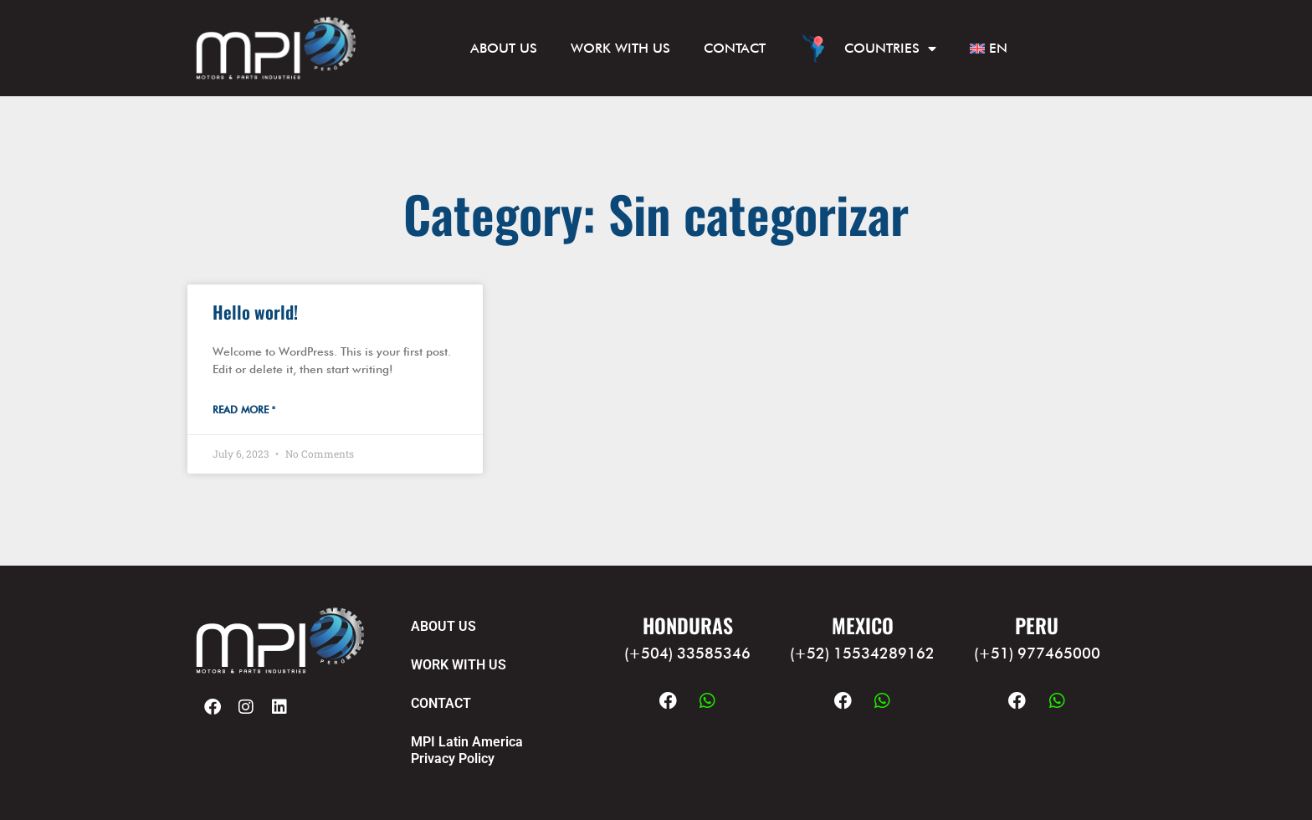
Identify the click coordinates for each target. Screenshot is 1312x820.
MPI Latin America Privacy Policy (467, 750)
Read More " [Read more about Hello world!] (244, 409)
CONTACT (735, 48)
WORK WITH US (620, 48)
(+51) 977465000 (1037, 653)
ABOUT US (503, 48)
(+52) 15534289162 (862, 653)
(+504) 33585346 (687, 653)
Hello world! (255, 312)
